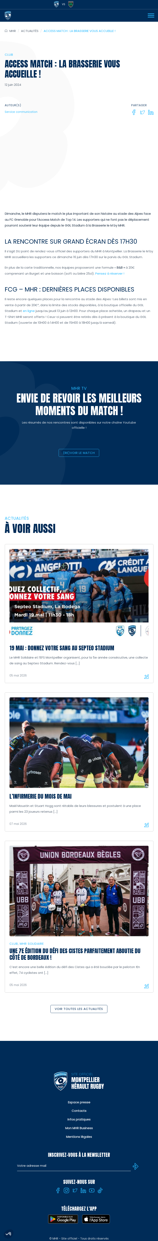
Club (9, 54)
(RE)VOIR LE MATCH (79, 453)
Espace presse (79, 1102)
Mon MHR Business (79, 1128)
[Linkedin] (150, 112)
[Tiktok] (100, 1190)
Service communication (21, 112)
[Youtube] (91, 1190)
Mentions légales (79, 1137)
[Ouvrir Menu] (151, 15)
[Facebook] (134, 112)
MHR (12, 31)
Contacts (79, 1111)
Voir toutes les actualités (79, 1009)
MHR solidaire (32, 943)
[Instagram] (66, 1190)
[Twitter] (142, 112)
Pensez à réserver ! (109, 273)
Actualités (29, 31)
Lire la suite (146, 676)
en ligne (29, 311)
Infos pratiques (79, 1119)
